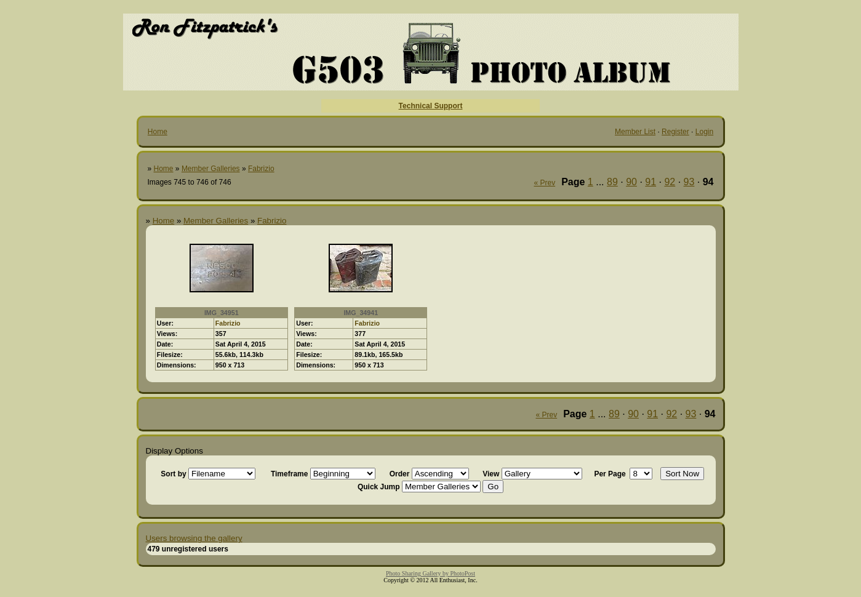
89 (612, 182)
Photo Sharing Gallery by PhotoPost (430, 573)
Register (675, 131)
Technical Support (431, 106)
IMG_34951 (221, 312)
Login (704, 131)
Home (157, 131)
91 (650, 182)
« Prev (544, 182)
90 (631, 182)
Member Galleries (211, 168)
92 (669, 182)
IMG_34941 (360, 312)
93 (689, 182)
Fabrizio (261, 168)
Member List (635, 131)
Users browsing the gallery (194, 538)
